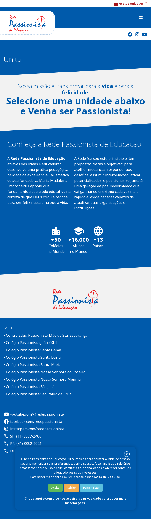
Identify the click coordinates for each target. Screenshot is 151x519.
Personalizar (91, 488)
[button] (130, 3)
